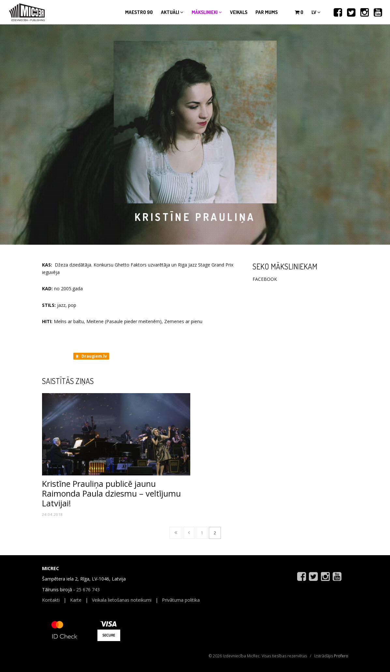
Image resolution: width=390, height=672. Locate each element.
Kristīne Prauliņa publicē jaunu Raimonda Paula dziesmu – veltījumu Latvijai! (111, 493)
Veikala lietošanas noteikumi (122, 600)
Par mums (266, 12)
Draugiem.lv (91, 356)
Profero (341, 656)
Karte (75, 600)
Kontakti (51, 600)
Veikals (238, 12)
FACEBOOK (265, 279)
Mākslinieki (207, 12)
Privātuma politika (181, 600)
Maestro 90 (139, 12)
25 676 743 (88, 589)
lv (316, 12)
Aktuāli (172, 12)
